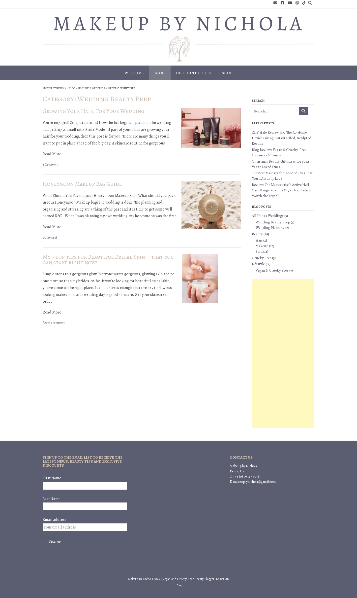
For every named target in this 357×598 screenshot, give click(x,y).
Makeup (262, 246)
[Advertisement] (283, 353)
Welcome (134, 72)
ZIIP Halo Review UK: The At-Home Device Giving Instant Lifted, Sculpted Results (281, 138)
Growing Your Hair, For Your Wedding (93, 111)
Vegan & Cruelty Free (272, 270)
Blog (160, 72)
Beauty (257, 234)
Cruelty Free (261, 257)
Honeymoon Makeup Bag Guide (82, 184)
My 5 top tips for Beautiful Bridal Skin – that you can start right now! (108, 259)
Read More (52, 154)
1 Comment (50, 237)
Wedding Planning (270, 227)
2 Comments (51, 164)
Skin (259, 251)
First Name (52, 478)
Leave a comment (53, 322)
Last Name (51, 499)
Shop (227, 72)
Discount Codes (193, 72)
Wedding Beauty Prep (273, 222)
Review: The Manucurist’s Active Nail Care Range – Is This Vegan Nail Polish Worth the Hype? (281, 190)
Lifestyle (258, 263)
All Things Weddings (268, 215)
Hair (259, 240)
